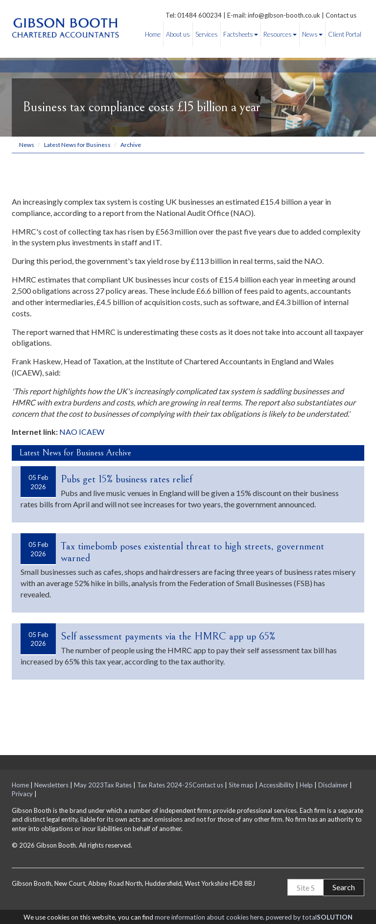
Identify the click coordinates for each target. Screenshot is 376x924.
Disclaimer (333, 785)
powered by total (309, 917)
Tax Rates (118, 785)
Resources (280, 34)
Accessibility (276, 785)
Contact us (341, 15)
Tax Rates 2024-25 (164, 785)
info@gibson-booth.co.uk (284, 15)
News (312, 34)
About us (178, 34)
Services (206, 34)
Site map (241, 785)
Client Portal (344, 34)
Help (306, 785)
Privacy (22, 794)
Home (153, 34)
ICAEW (91, 431)
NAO (68, 431)
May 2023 (89, 785)
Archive (130, 144)
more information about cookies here (209, 917)
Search (343, 887)
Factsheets (240, 34)
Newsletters (51, 785)
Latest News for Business (77, 144)
